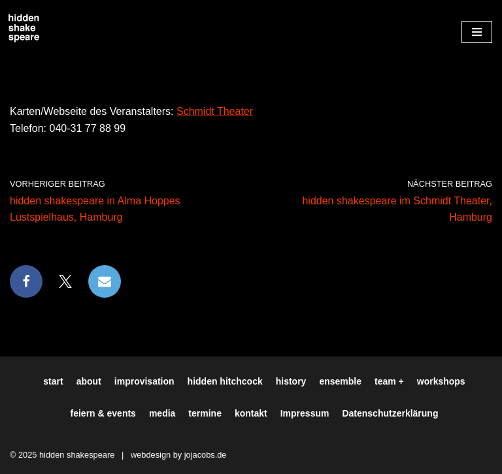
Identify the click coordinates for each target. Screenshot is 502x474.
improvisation (144, 381)
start (53, 381)
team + (389, 381)
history (291, 381)
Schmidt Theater (214, 111)
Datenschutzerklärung (390, 413)
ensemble (340, 381)
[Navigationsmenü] (476, 32)
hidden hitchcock (225, 381)
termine (205, 413)
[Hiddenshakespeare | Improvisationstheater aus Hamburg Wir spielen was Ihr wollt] (24, 28)
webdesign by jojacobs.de (179, 455)
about (88, 381)
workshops (441, 381)
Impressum (304, 413)
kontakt (251, 413)
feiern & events (103, 413)
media (162, 413)
